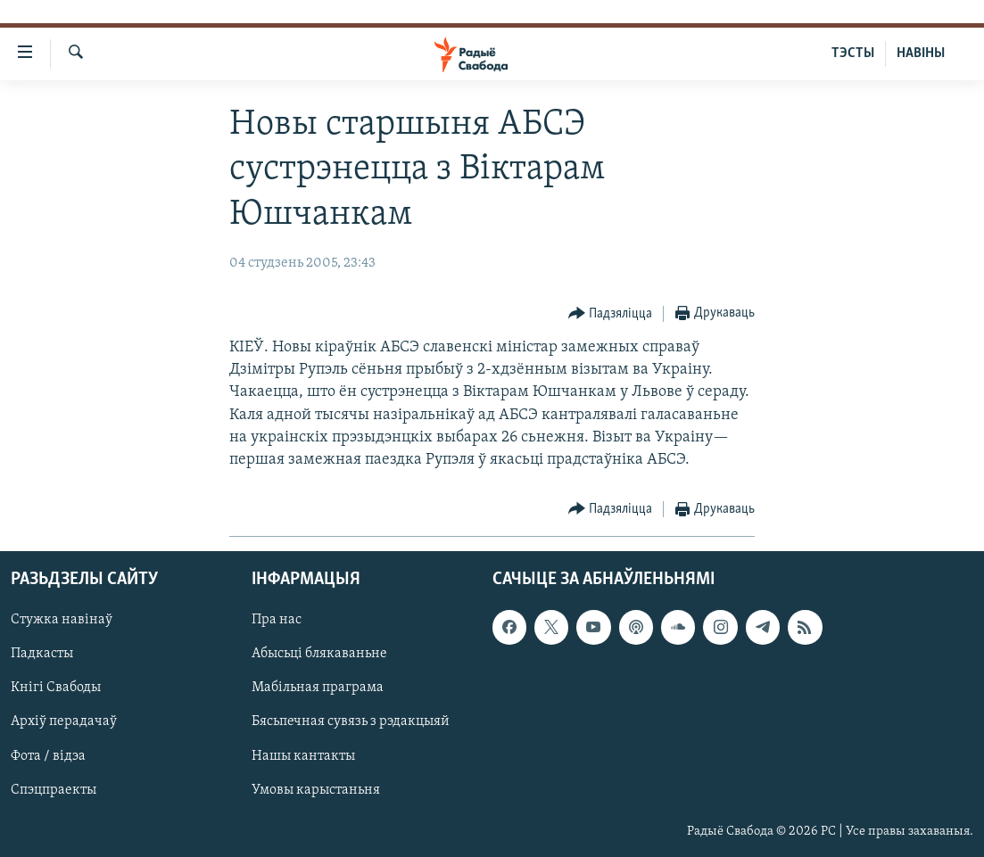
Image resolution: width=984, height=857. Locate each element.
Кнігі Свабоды (56, 688)
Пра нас (277, 621)
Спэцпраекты (53, 790)
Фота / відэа (48, 756)
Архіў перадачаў (64, 722)
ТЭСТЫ (852, 53)
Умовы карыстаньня (316, 790)
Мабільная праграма (318, 688)
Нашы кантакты (303, 756)
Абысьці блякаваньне (319, 654)
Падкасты (42, 654)
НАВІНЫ (921, 53)
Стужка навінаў (61, 621)
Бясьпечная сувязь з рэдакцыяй (351, 722)
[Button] (610, 314)
